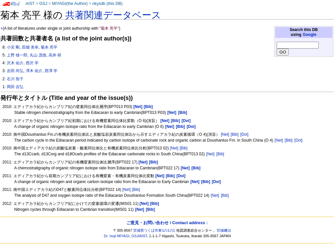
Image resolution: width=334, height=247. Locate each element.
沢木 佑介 (15, 63)
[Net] (225, 134)
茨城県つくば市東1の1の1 (154, 230)
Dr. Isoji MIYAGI (116, 236)
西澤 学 (51, 71)
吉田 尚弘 (15, 71)
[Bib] (234, 134)
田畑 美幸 (30, 47)
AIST (30, 3)
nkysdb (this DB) (107, 3)
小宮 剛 (13, 47)
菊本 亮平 (49, 47)
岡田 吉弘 (15, 87)
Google (309, 34)
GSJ (43, 3)
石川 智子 (15, 79)
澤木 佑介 (34, 71)
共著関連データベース (113, 15)
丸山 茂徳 (38, 55)
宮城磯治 (224, 230)
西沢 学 (32, 63)
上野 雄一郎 (17, 55)
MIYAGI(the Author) (69, 3)
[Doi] (244, 134)
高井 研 (55, 55)
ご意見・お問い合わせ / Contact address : (166, 222)
